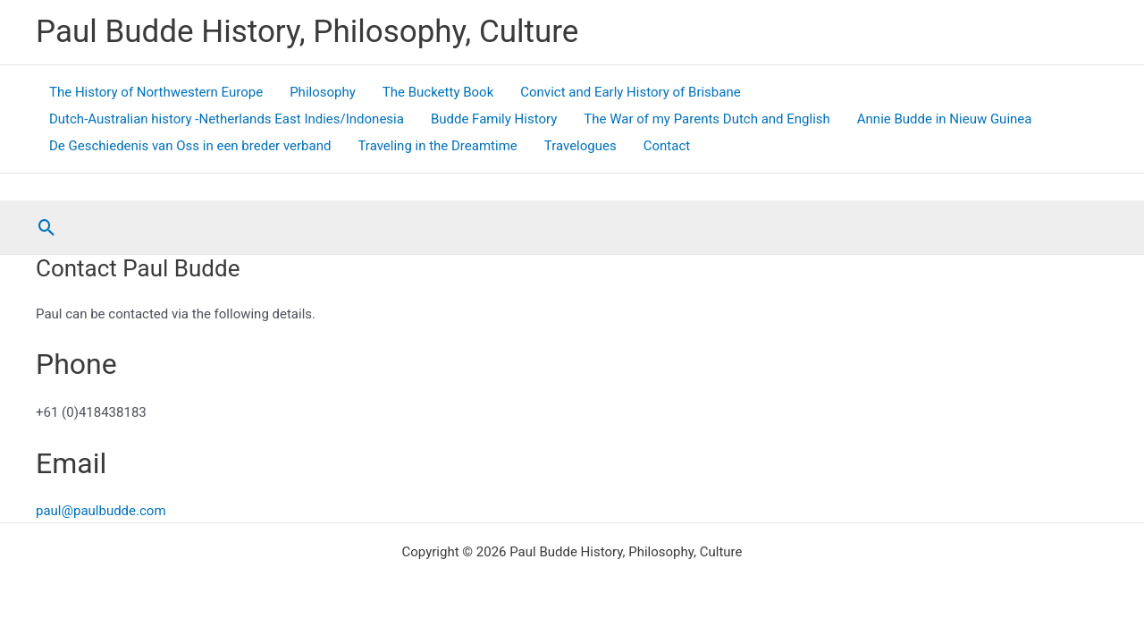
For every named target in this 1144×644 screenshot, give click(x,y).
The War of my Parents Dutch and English (706, 119)
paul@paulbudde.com (101, 511)
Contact (667, 146)
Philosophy (323, 92)
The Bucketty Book (438, 92)
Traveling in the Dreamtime (437, 146)
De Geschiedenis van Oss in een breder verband (190, 146)
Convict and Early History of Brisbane (630, 92)
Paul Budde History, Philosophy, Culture (307, 31)
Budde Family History (494, 119)
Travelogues (580, 146)
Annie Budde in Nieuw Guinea (944, 119)
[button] (47, 227)
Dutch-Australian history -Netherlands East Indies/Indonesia (226, 119)
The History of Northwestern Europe (156, 92)
